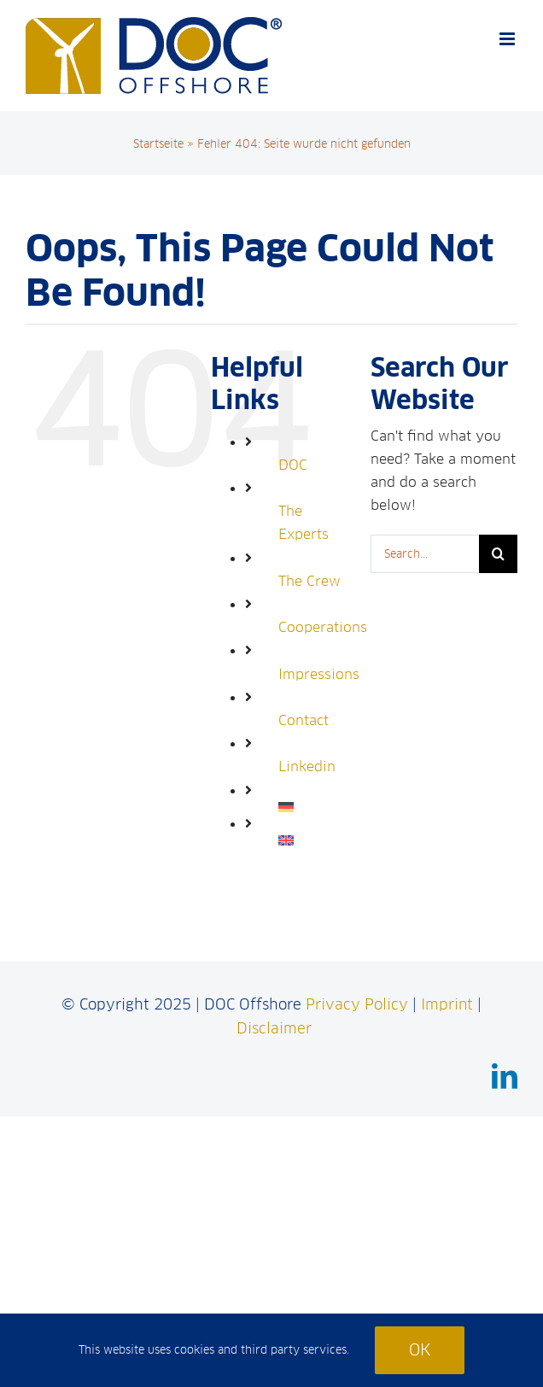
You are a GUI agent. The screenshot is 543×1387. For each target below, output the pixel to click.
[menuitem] (311, 807)
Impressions (318, 674)
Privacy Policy (357, 1004)
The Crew (309, 581)
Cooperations (322, 627)
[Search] (498, 554)
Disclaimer (274, 1028)
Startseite (158, 144)
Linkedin (307, 766)
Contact (303, 720)
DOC (292, 465)
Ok (419, 1350)
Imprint (447, 1004)
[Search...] (425, 554)
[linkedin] (504, 1076)
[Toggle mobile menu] (508, 39)
